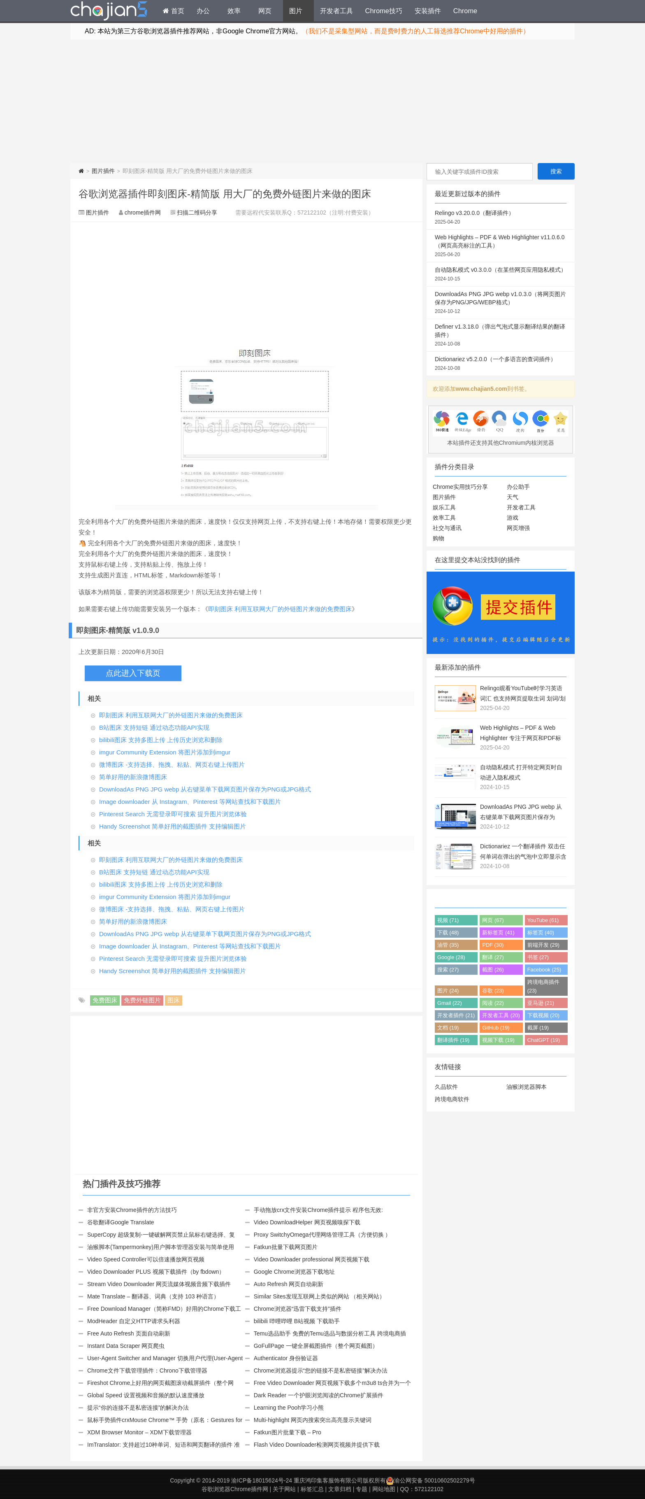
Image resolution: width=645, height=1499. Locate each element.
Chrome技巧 (383, 10)
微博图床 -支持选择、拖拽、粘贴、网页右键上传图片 (172, 764)
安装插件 (428, 10)
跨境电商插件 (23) (543, 986)
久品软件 (446, 1086)
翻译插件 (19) (453, 1040)
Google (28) (451, 957)
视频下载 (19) (498, 1040)
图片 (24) (448, 991)
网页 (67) (492, 920)
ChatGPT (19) (543, 1040)
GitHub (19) (495, 1028)
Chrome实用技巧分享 (460, 486)
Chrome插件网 (109, 12)
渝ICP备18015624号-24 (261, 1480)
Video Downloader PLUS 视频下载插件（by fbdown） (156, 1271)
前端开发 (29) (543, 945)
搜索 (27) (448, 970)
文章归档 (339, 1489)
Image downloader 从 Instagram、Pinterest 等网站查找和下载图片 (190, 801)
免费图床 (105, 1000)
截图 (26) (492, 970)
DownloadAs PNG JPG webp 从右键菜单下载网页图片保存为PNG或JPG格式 (205, 789)
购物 (438, 538)
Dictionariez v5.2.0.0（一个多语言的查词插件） (500, 364)
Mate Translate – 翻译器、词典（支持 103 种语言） (153, 1296)
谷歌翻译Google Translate (120, 1222)
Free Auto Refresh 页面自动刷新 (128, 1333)
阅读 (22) (492, 1003)
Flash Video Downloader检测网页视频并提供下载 (317, 1444)
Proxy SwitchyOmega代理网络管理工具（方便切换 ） (322, 1234)
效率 (234, 10)
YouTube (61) (543, 920)
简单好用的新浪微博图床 (133, 776)
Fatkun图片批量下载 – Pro (287, 1432)
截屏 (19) (538, 1028)
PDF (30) (492, 945)
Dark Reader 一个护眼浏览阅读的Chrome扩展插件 (318, 1395)
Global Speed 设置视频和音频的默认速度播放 (145, 1395)
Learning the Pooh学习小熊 (289, 1407)
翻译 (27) (492, 957)
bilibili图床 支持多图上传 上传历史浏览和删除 (161, 739)
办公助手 (518, 486)
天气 (512, 497)
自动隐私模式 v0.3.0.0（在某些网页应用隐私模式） (500, 274)
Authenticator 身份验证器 (286, 1358)
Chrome (465, 10)
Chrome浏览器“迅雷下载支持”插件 (297, 1308)
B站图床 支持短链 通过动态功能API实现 (154, 727)
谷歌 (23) (492, 991)
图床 (173, 1000)
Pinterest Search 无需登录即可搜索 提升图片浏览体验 (173, 813)
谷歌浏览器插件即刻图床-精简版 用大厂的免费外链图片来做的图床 (225, 193)
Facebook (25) (544, 970)
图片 (295, 10)
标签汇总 (312, 1489)
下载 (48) (448, 932)
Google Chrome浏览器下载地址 (294, 1271)
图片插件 (103, 171)
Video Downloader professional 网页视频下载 (311, 1259)
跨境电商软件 (452, 1099)
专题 (361, 1489)
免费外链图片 (142, 1000)
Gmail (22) (449, 1003)
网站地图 (383, 1489)
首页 (173, 10)
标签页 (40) (540, 932)
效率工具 (444, 517)
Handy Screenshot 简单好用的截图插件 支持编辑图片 (172, 826)
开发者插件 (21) (456, 1015)
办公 (203, 10)
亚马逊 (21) (540, 1003)
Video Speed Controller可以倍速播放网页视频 (145, 1259)
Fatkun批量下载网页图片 (286, 1247)
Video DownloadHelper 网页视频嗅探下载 (307, 1222)
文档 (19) (448, 1028)
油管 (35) (448, 945)
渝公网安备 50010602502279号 (430, 1480)
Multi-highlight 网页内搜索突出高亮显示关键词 (312, 1420)
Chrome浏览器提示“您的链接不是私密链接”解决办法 (320, 1370)
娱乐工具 (444, 507)
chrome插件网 (143, 212)
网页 (264, 10)
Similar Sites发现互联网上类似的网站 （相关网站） (319, 1296)
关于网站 (284, 1489)
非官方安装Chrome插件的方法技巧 (132, 1210)
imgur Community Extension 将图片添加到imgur (164, 752)
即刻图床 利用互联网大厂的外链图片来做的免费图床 (280, 608)
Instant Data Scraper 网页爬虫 (126, 1346)
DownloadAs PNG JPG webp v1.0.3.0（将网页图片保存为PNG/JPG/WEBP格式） (500, 303)
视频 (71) (448, 920)
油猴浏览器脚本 (526, 1086)
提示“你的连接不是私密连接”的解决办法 (138, 1407)
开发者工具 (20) (501, 1015)
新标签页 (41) (498, 932)
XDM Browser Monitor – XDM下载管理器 (139, 1432)
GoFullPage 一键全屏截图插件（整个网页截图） (316, 1346)
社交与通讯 (447, 528)
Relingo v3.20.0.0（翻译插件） (500, 218)
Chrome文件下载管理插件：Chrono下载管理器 (147, 1370)
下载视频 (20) (543, 1015)
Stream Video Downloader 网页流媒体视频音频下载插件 (159, 1284)
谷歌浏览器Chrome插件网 (235, 1489)
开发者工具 (336, 10)
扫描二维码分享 (197, 212)
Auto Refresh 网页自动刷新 (289, 1284)
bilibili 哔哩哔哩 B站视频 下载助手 (297, 1321)
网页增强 (518, 528)
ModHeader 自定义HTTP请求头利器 (133, 1321)
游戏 (512, 517)
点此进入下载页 (133, 673)
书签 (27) (538, 957)
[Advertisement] (322, 101)
